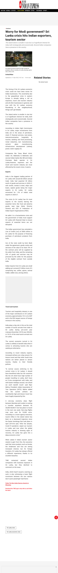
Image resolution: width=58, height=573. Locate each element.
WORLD (8, 10)
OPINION (27, 10)
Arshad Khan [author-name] (9, 74)
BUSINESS (39, 10)
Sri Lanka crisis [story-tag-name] (11, 527)
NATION (3, 10)
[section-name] (29, 28)
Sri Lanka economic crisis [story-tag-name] (13, 532)
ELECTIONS (21, 10)
